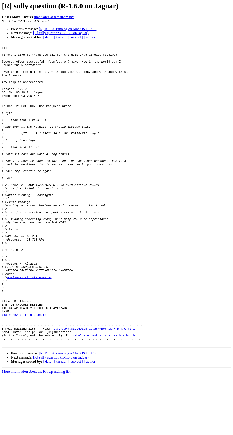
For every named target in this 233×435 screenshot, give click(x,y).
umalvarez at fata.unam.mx (54, 17)
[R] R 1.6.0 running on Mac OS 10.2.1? (68, 29)
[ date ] (48, 37)
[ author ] (91, 37)
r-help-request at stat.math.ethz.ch (104, 393)
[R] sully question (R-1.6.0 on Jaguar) (61, 33)
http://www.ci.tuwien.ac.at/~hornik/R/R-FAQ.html (93, 385)
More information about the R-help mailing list (36, 431)
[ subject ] (75, 37)
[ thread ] (61, 37)
